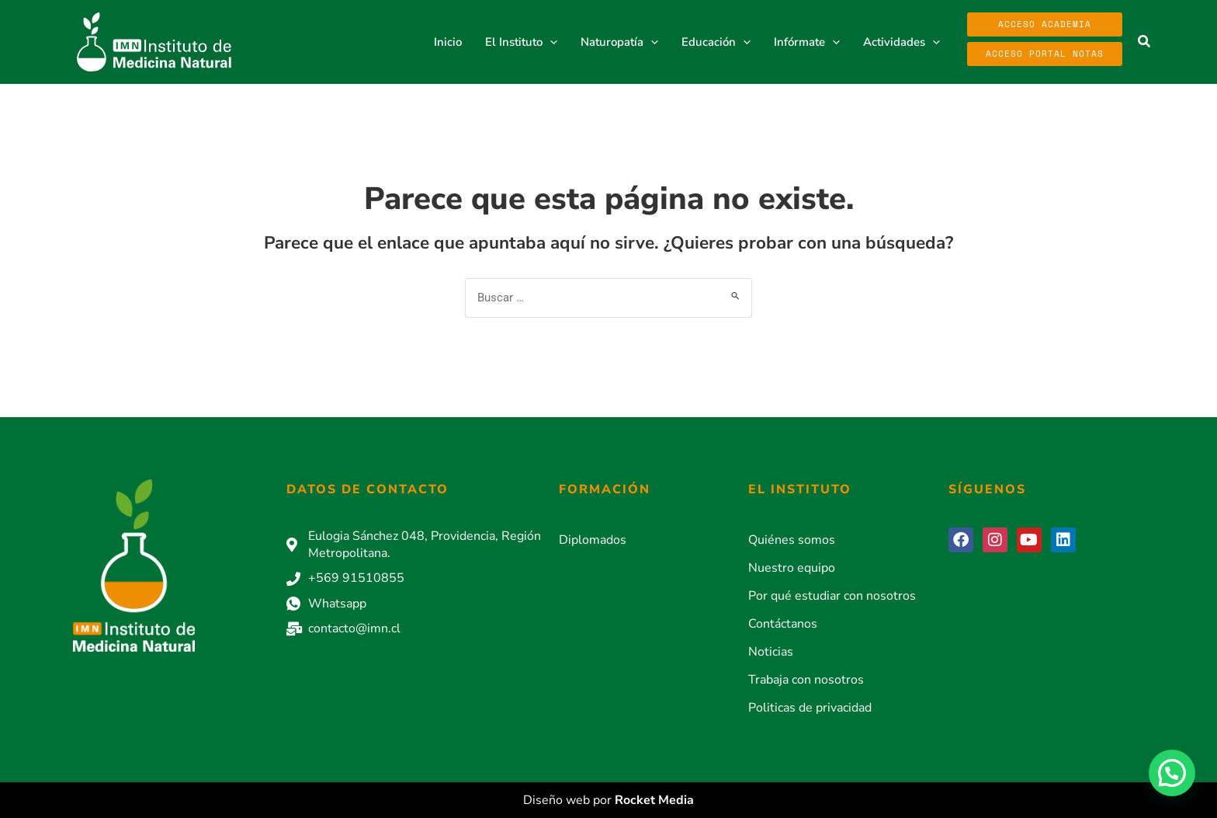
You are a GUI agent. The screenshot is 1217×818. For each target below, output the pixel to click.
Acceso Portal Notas (1045, 53)
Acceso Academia (1044, 24)
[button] (550, 42)
